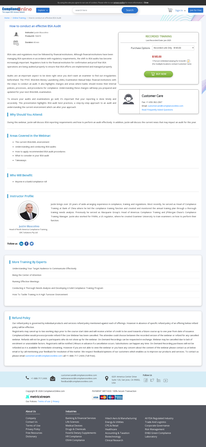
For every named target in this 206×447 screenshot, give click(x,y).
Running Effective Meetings (25, 281)
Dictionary (31, 436)
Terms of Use (33, 425)
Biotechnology (113, 436)
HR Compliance (74, 436)
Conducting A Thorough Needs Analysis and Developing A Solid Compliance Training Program (57, 288)
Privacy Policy (33, 429)
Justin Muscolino (41, 32)
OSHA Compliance (75, 440)
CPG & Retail (111, 425)
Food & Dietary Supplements (81, 432)
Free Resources (34, 432)
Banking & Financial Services (81, 418)
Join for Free (195, 10)
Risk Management (154, 429)
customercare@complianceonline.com (165, 105)
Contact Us (31, 421)
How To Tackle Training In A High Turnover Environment (40, 294)
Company (31, 418)
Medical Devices (74, 425)
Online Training (19, 18)
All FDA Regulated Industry (159, 418)
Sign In (180, 10)
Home (7, 18)
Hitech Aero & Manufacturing (121, 418)
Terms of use (44, 401)
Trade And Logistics (155, 422)
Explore (43, 10)
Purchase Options (140, 48)
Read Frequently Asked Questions (157, 109)
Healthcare (111, 429)
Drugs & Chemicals (76, 429)
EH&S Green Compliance (158, 433)
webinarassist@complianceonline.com (79, 378)
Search (129, 10)
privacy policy (119, 2)
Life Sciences (72, 421)
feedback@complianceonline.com (77, 381)
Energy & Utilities (114, 422)
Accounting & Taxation (117, 433)
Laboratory (151, 436)
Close (146, 2)
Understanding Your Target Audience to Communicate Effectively (44, 268)
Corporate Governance (157, 425)
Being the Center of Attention (26, 275)
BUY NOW (158, 74)
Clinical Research (114, 440)
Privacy (56, 401)
